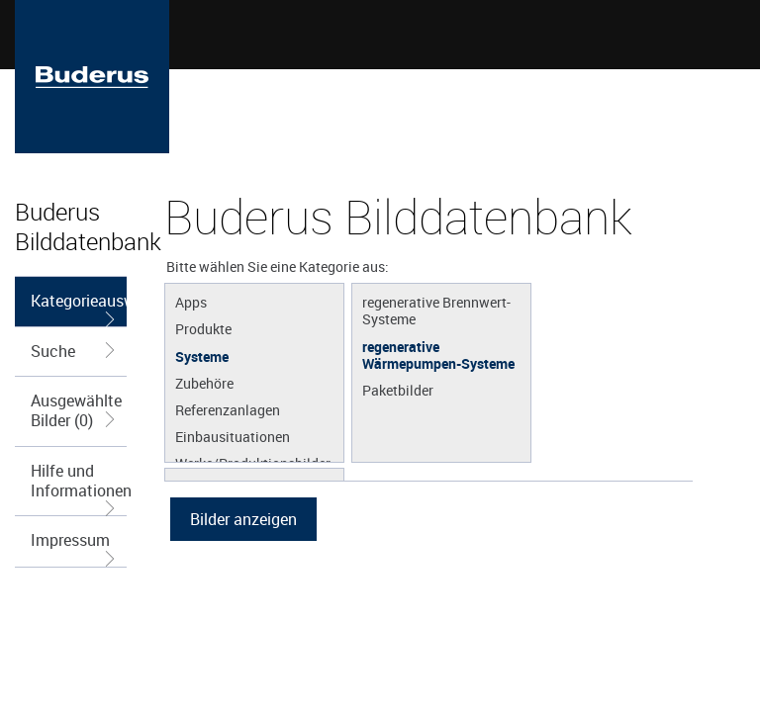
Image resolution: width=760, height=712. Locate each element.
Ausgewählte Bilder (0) (76, 410)
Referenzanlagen (227, 409)
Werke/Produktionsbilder (253, 463)
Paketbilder (397, 390)
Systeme (202, 356)
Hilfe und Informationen (79, 487)
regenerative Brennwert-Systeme (436, 310)
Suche (74, 351)
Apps (191, 302)
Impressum (74, 547)
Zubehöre (204, 383)
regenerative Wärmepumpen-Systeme (438, 354)
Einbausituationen (232, 436)
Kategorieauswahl (79, 308)
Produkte (203, 328)
